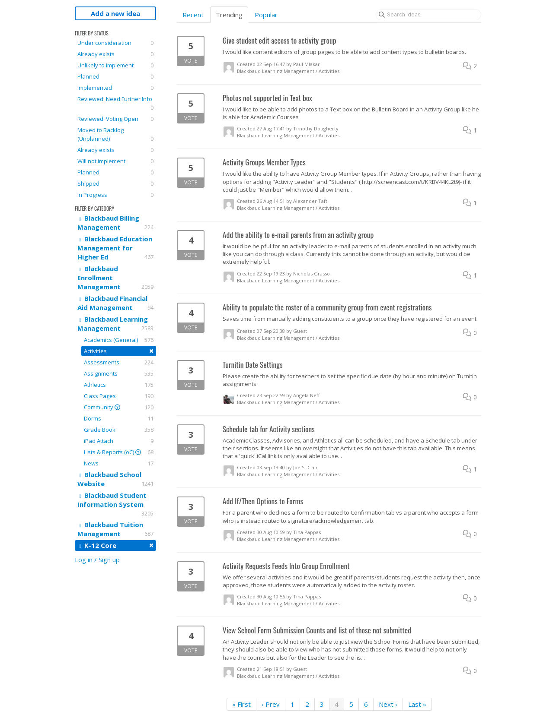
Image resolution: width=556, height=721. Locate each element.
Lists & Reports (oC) (118, 452)
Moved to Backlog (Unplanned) (115, 134)
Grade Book (118, 429)
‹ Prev (271, 704)
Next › (388, 704)
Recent (193, 14)
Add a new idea (115, 13)
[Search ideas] (428, 14)
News (118, 463)
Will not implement (115, 161)
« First (241, 704)
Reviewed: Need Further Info (115, 103)
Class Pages (118, 396)
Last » (417, 704)
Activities (118, 351)
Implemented (115, 87)
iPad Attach (118, 440)
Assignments (118, 373)
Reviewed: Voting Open (115, 118)
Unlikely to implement (115, 65)
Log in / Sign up (97, 559)
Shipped (115, 183)
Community (118, 407)
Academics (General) (118, 339)
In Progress (115, 194)
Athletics (118, 384)
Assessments (118, 362)
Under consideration (115, 42)
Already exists (115, 54)
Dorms (118, 418)
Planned (115, 76)
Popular (266, 14)
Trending (229, 14)
